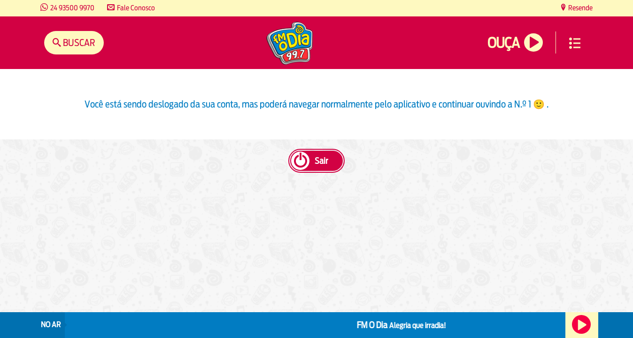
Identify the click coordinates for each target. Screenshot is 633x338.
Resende (580, 8)
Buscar (78, 42)
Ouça (503, 43)
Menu (575, 43)
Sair (321, 161)
